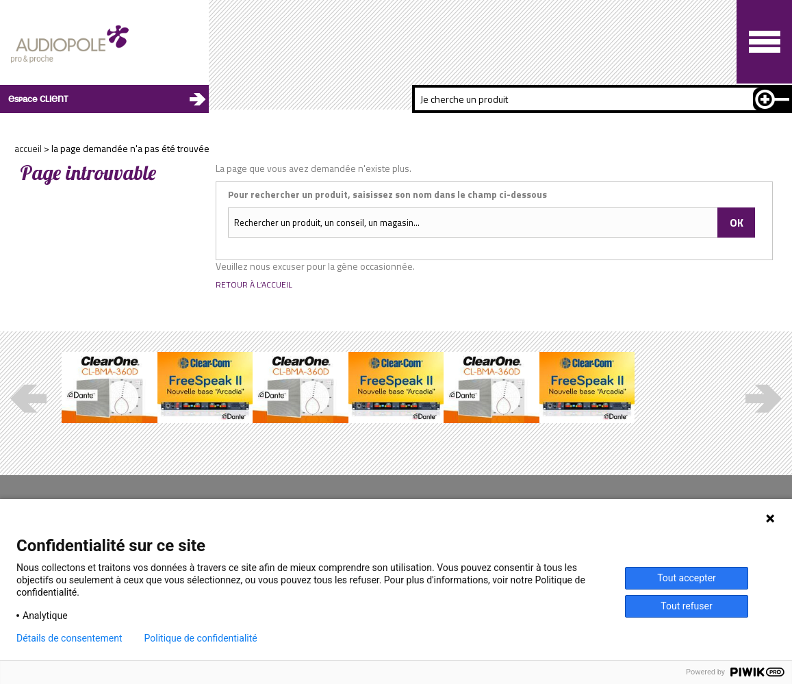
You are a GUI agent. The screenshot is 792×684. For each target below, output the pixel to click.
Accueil (28, 148)
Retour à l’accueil (254, 285)
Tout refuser (686, 605)
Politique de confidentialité (200, 638)
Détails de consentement (69, 638)
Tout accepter (686, 577)
